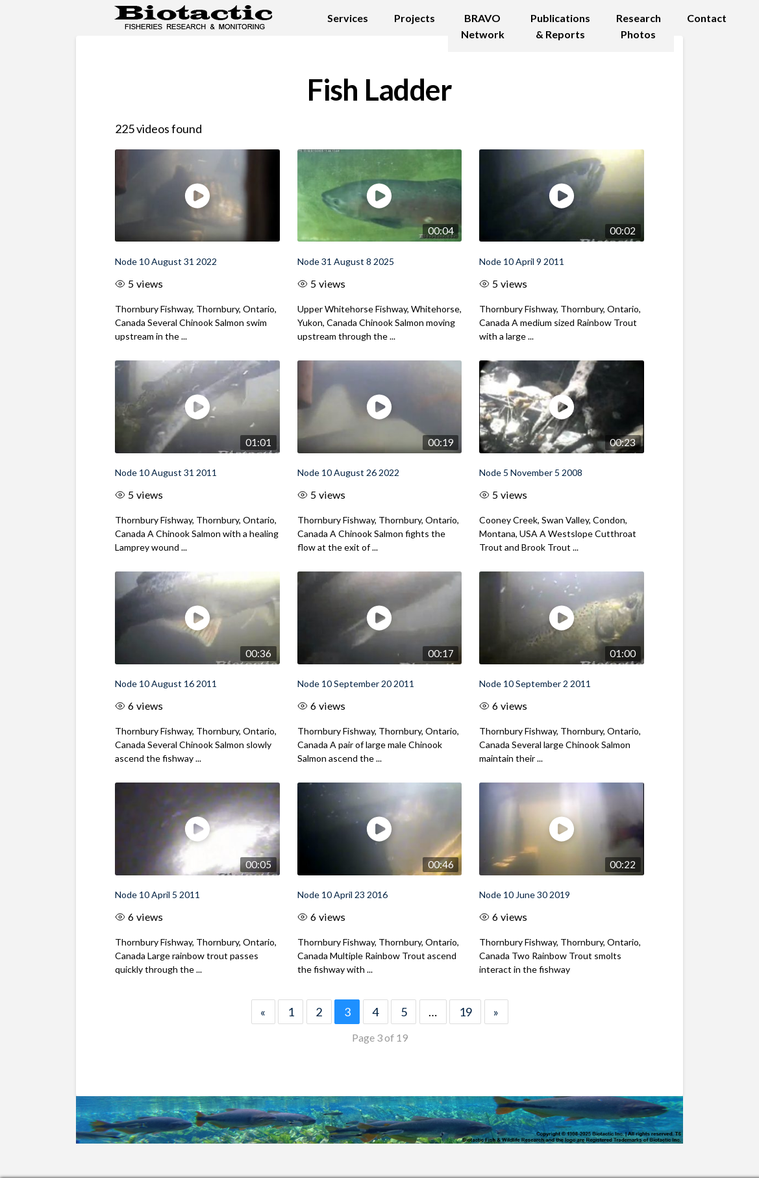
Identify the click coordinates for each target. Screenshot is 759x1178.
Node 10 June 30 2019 (524, 894)
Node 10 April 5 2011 (157, 894)
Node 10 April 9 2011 (521, 261)
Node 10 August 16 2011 (166, 683)
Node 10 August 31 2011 (166, 472)
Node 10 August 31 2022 (166, 261)
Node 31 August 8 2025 (345, 261)
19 (465, 1012)
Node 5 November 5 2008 (530, 472)
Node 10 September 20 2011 (355, 683)
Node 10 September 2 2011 (535, 683)
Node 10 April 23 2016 (342, 894)
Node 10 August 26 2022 (348, 472)
